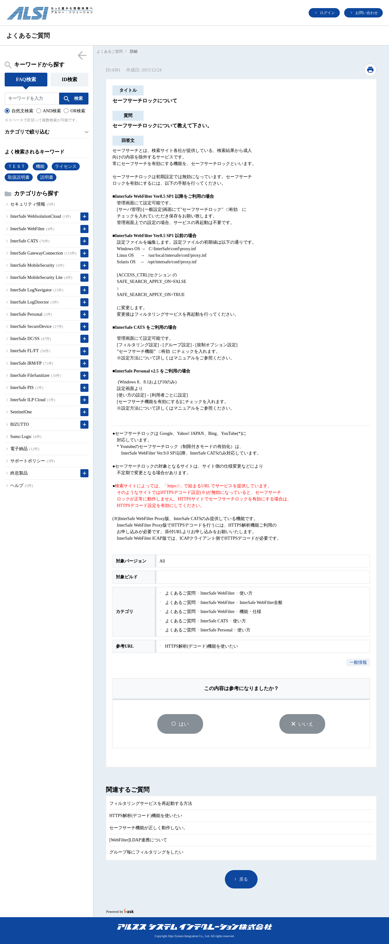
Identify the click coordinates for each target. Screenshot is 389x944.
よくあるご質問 (110, 51)
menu (82, 55)
